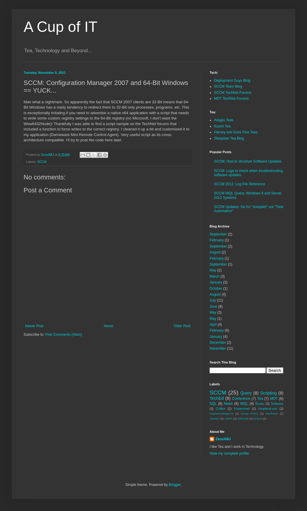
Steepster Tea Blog (229, 138)
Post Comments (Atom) (63, 335)
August (215, 252)
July (213, 300)
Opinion (214, 418)
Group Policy (249, 413)
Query (246, 393)
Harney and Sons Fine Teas (236, 132)
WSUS (258, 418)
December (218, 342)
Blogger (175, 485)
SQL (213, 404)
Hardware (272, 413)
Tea (260, 399)
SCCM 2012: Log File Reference (239, 184)
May (213, 270)
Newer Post (34, 326)
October (216, 288)
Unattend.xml (267, 408)
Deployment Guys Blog (232, 80)
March (214, 276)
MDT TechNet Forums (231, 98)
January (216, 282)
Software (277, 403)
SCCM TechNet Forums (232, 93)
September (218, 234)
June (213, 306)
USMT (228, 418)
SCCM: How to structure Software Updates (247, 161)
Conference (241, 399)
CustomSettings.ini (221, 413)
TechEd (217, 398)
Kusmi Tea (222, 126)
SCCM (42, 161)
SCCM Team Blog (228, 86)
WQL (244, 404)
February (217, 240)
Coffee (220, 408)
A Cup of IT (60, 27)
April (213, 324)
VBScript (242, 418)
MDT (274, 399)
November (218, 348)
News (228, 404)
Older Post (182, 326)
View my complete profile (229, 453)
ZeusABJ (223, 439)
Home (108, 326)
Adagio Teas (223, 120)
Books (259, 403)
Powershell (242, 408)
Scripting (268, 393)
